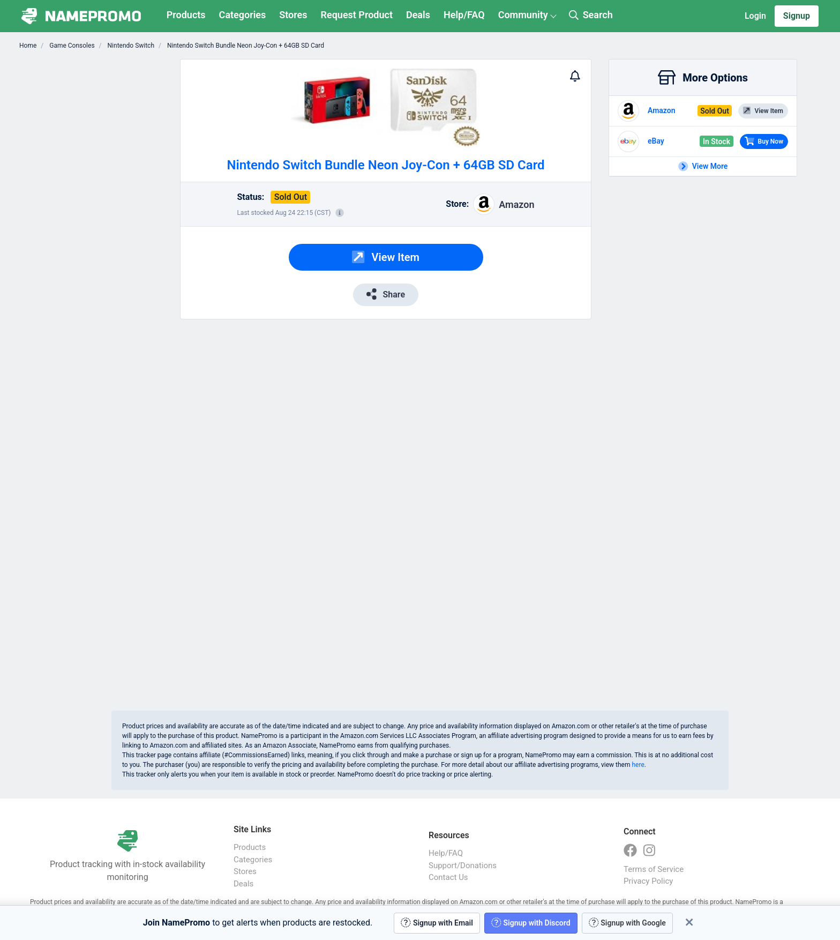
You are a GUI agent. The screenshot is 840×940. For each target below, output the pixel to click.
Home (27, 45)
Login (755, 16)
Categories (242, 14)
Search (591, 14)
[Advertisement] (103, 220)
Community (523, 14)
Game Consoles (71, 45)
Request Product (357, 14)
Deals (418, 14)
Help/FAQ (464, 14)
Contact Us (448, 877)
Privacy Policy (648, 881)
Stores (293, 14)
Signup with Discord (531, 922)
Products (186, 14)
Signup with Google (627, 922)
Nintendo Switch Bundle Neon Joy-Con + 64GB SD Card (245, 45)
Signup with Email (437, 922)
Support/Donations (463, 865)
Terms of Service (654, 869)
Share (385, 294)
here (638, 765)
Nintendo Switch (130, 45)
